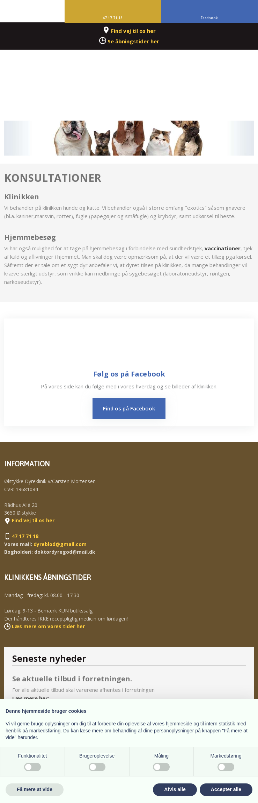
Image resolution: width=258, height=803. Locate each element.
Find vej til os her (133, 30)
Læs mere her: (30, 698)
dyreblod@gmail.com (60, 544)
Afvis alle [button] (174, 789)
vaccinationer (223, 248)
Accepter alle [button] (226, 789)
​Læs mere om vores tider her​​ (48, 626)
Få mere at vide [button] (34, 789)
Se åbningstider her (133, 41)
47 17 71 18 (25, 536)
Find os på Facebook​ (129, 408)
